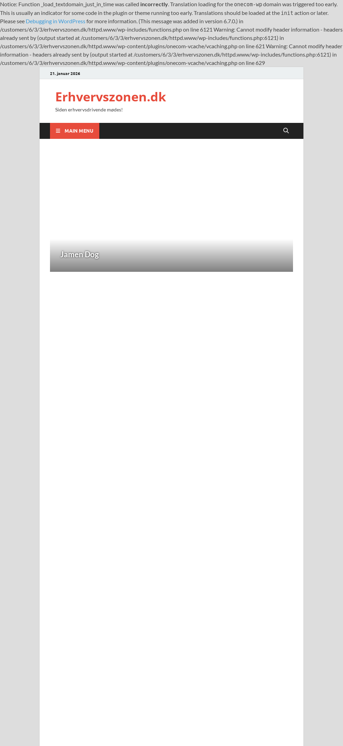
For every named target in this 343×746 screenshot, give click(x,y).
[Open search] (286, 131)
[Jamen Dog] (171, 212)
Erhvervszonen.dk (110, 96)
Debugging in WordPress (55, 21)
